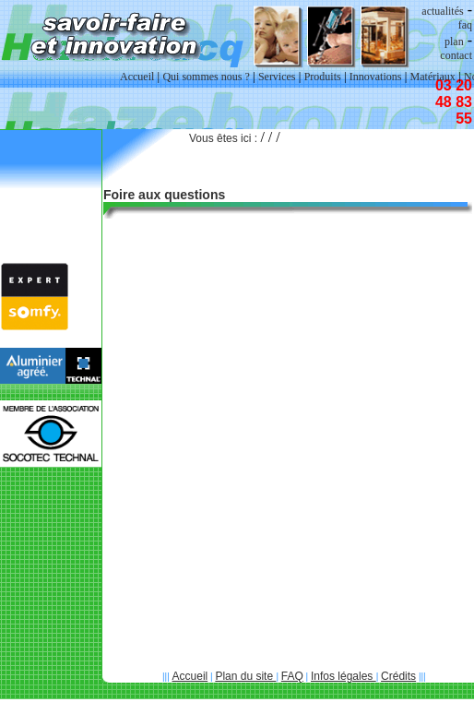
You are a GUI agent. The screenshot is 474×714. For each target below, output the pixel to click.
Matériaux (433, 76)
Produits (322, 76)
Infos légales (343, 676)
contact (456, 55)
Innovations (376, 76)
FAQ (292, 676)
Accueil (190, 676)
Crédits (398, 676)
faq (465, 24)
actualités (442, 11)
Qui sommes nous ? (205, 76)
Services (277, 76)
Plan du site (245, 676)
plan (454, 41)
